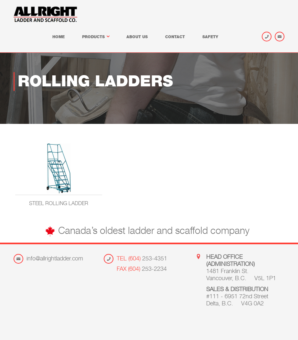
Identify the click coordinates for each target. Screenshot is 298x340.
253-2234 (142, 269)
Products (95, 37)
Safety (210, 37)
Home (58, 37)
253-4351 (142, 259)
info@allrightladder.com (55, 259)
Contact (175, 37)
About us (137, 37)
